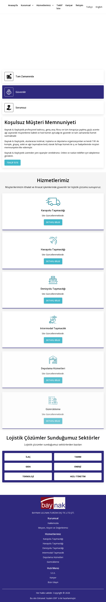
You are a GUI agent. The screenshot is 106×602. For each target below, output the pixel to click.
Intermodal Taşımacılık (53, 552)
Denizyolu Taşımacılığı (53, 548)
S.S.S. (53, 573)
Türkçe (89, 6)
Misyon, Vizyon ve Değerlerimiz (53, 527)
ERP (55, 598)
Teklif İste (59, 7)
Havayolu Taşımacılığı (53, 543)
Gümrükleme (53, 561)
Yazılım (49, 598)
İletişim (79, 5)
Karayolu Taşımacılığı (53, 538)
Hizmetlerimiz (45, 5)
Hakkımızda (53, 523)
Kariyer (69, 5)
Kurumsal (27, 5)
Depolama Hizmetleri (53, 557)
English (99, 6)
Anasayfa (13, 5)
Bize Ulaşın (53, 582)
